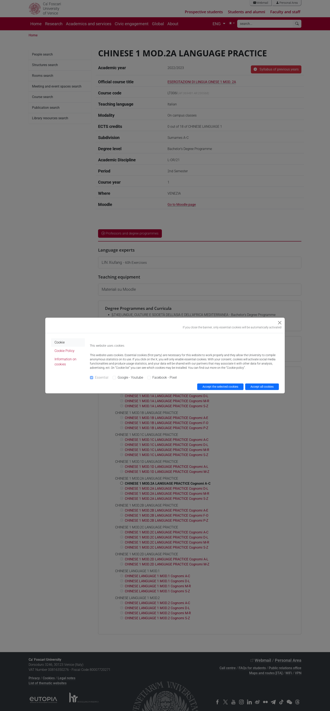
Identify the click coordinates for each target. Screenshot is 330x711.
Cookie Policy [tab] (65, 351)
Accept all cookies (262, 386)
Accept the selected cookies (220, 386)
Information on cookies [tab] (65, 361)
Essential (101, 377)
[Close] (279, 322)
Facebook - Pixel (164, 377)
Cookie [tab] (60, 342)
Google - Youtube (130, 377)
